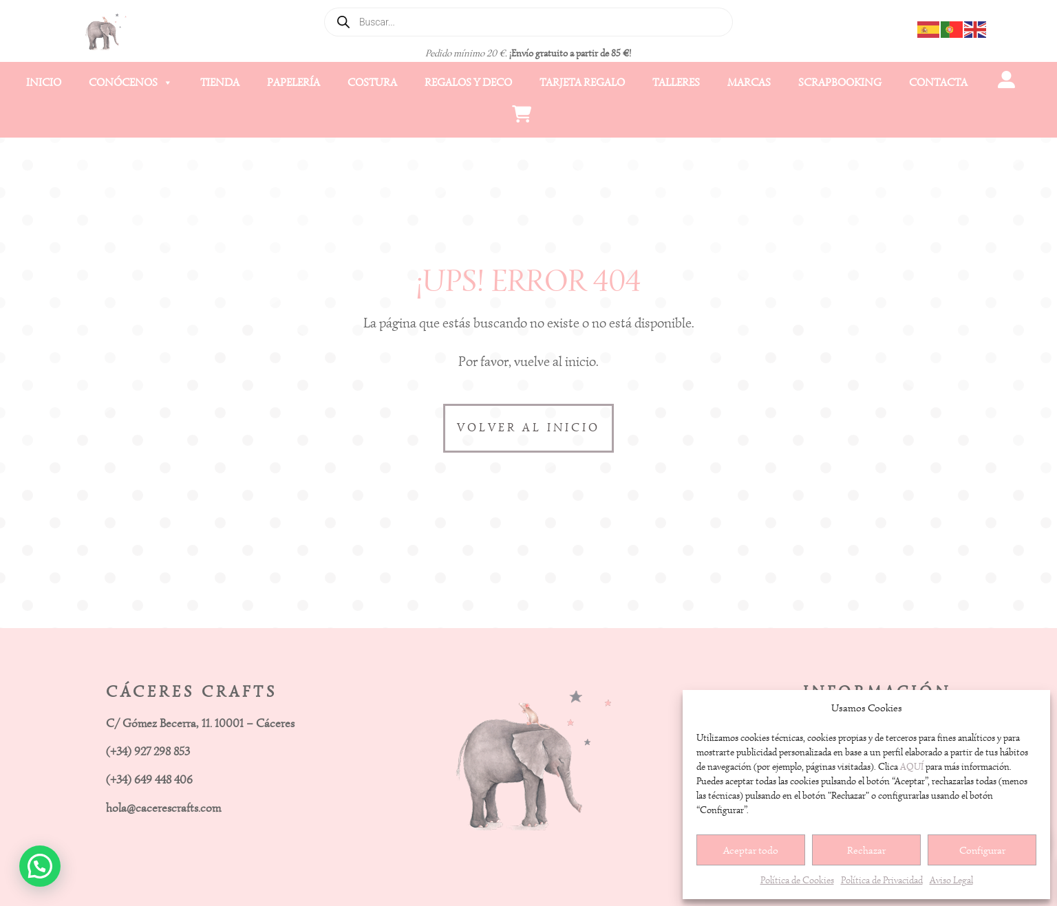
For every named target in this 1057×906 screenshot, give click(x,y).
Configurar (982, 850)
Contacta (938, 82)
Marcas (749, 82)
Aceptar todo (750, 850)
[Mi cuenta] (1005, 82)
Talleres (676, 82)
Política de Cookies (797, 880)
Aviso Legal (951, 880)
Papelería (293, 82)
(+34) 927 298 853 (148, 751)
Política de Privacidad (882, 880)
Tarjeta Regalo (582, 82)
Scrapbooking (840, 82)
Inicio (43, 82)
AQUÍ (911, 767)
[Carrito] (521, 117)
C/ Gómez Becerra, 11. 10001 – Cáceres (200, 723)
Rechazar (866, 850)
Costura (372, 82)
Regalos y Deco (468, 82)
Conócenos (131, 82)
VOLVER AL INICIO (528, 427)
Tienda (219, 82)
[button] (40, 866)
